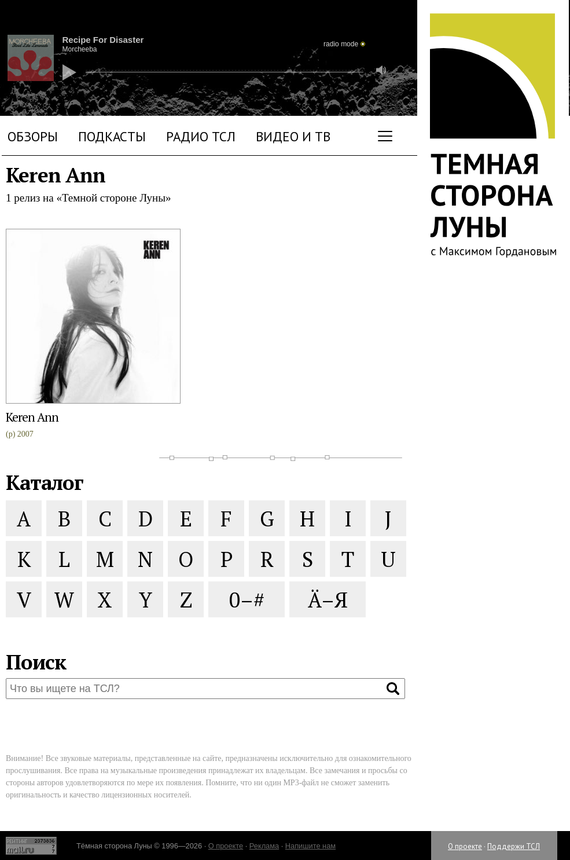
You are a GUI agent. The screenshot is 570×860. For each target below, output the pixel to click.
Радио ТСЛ (201, 136)
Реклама (264, 845)
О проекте (465, 846)
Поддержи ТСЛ (513, 846)
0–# (246, 599)
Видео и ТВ (293, 136)
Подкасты (112, 136)
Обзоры (33, 136)
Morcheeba (79, 49)
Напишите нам (310, 845)
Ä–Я (328, 599)
